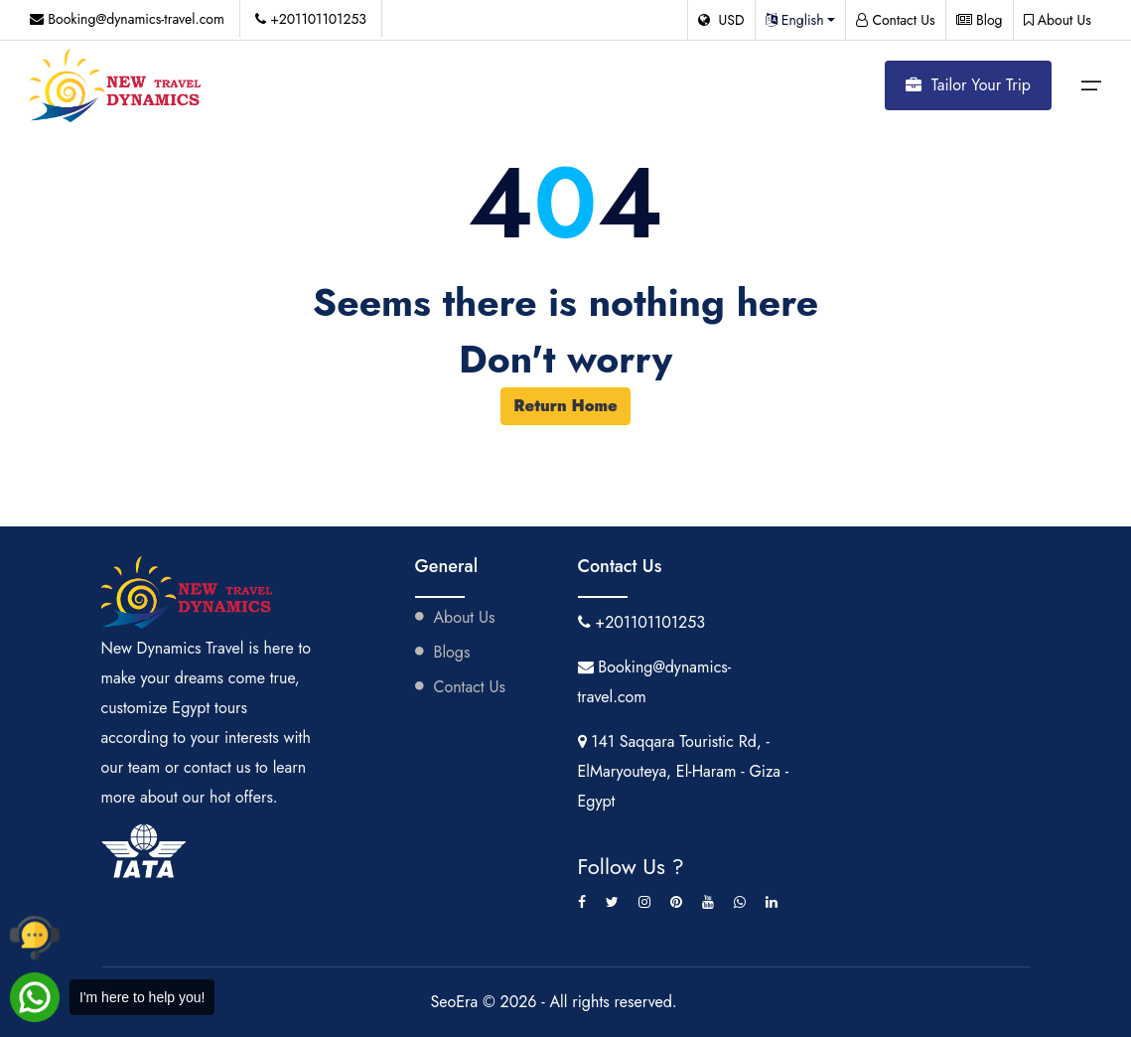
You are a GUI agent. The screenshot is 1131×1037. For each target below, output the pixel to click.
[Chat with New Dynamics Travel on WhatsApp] (112, 997)
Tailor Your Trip (968, 85)
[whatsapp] (740, 902)
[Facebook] (582, 902)
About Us (1057, 20)
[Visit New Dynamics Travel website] (117, 85)
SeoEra (456, 1001)
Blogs (443, 652)
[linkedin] (771, 902)
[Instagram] (644, 902)
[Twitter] (612, 902)
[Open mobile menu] (1091, 85)
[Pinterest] (676, 902)
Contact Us (895, 20)
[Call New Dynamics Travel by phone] (35, 937)
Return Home (565, 405)
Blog (979, 20)
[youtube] (708, 902)
